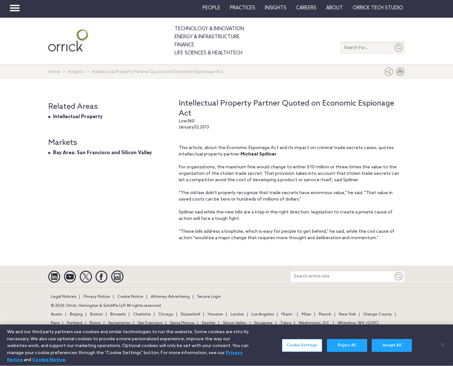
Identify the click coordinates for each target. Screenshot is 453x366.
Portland (74, 323)
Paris (55, 323)
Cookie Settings (302, 349)
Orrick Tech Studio (378, 8)
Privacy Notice (97, 297)
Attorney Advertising (170, 297)
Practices (242, 8)
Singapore (263, 323)
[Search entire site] (342, 276)
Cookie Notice (130, 297)
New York (347, 314)
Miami (286, 314)
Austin (56, 314)
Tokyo (285, 323)
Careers (306, 8)
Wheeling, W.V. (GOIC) (358, 323)
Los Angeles (262, 314)
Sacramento (119, 323)
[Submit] (399, 48)
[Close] (443, 348)
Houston (215, 314)
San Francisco (150, 323)
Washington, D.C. (314, 323)
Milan (306, 314)
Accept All (392, 349)
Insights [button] (275, 8)
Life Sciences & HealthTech (208, 53)
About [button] (334, 8)
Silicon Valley (235, 323)
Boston (96, 314)
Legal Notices (63, 297)
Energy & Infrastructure (207, 37)
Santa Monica (182, 323)
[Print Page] (400, 73)
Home (54, 72)
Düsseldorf (190, 314)
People (211, 8)
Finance (184, 45)
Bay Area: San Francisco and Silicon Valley (102, 153)
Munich (325, 314)
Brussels (118, 314)
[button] (389, 73)
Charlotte (142, 314)
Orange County (377, 314)
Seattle (208, 323)
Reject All (347, 349)
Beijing (76, 314)
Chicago (165, 314)
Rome (95, 323)
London (237, 314)
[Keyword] (399, 276)
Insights (76, 72)
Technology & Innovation (209, 29)
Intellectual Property (78, 117)
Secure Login (209, 297)
